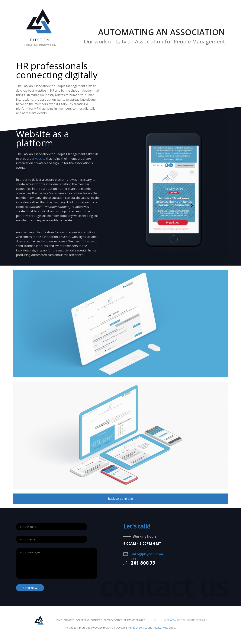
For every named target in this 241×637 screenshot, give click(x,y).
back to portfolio (120, 499)
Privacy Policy (160, 627)
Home (58, 620)
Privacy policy (113, 620)
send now (30, 588)
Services (69, 620)
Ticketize (87, 241)
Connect (96, 620)
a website (38, 158)
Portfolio (82, 620)
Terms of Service (134, 620)
